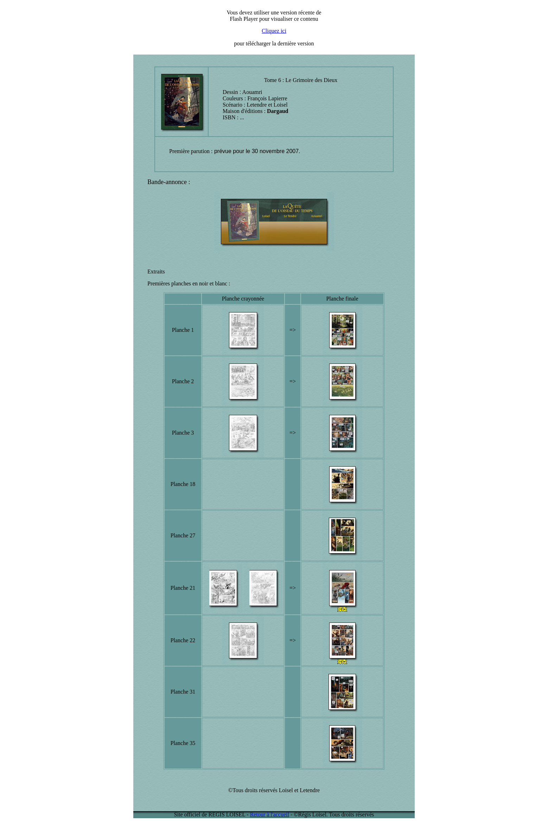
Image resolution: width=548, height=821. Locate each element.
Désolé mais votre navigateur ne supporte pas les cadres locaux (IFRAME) (274, 29)
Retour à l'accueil (269, 814)
